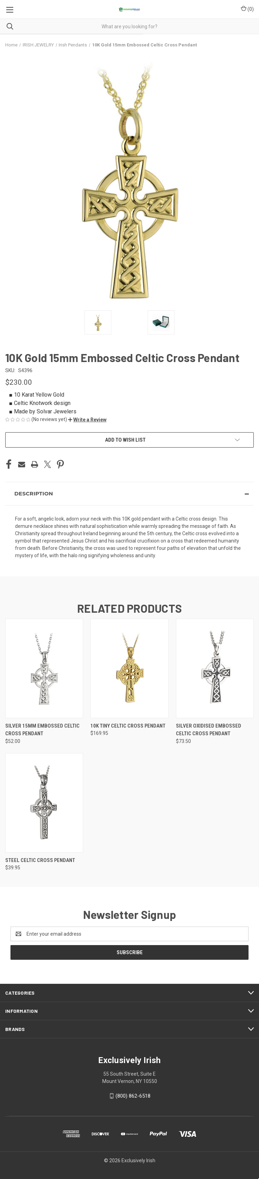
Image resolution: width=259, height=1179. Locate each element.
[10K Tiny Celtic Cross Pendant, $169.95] (129, 668)
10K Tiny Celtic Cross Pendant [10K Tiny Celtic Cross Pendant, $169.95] (127, 726)
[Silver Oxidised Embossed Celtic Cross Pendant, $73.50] (214, 668)
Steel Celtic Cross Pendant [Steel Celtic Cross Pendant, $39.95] (40, 860)
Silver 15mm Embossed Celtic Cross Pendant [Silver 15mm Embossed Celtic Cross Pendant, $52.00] (42, 730)
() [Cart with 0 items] (247, 9)
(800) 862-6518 (133, 1096)
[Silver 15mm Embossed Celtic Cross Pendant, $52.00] (44, 668)
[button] (87, 419)
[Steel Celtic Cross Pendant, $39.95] (44, 802)
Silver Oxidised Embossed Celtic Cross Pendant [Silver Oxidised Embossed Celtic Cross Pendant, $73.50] (208, 730)
